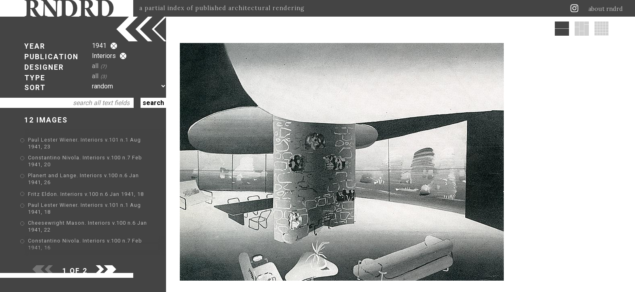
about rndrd (605, 9)
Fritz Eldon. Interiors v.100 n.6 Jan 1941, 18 (86, 194)
